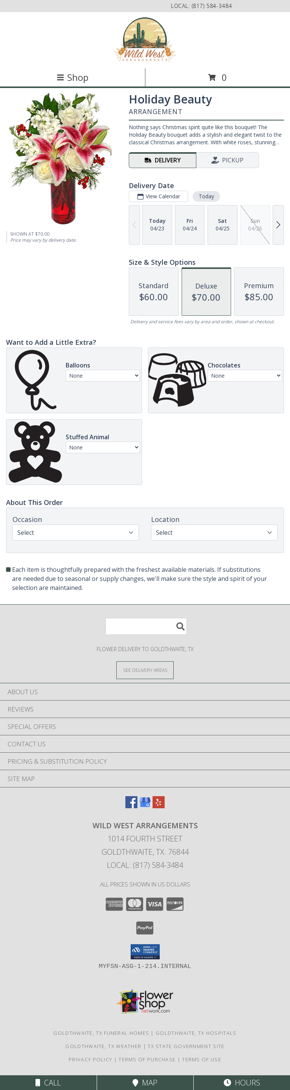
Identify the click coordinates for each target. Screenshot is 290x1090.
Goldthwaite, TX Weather (103, 1046)
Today (206, 196)
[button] (145, 951)
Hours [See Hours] (242, 1083)
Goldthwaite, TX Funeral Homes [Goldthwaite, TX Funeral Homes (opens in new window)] (101, 1033)
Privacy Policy (90, 1059)
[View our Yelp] (159, 805)
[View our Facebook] (131, 805)
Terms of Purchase (147, 1059)
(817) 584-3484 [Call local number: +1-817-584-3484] (212, 5)
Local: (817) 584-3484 (145, 865)
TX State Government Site (186, 1046)
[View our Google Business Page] (145, 805)
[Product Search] (146, 626)
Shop (72, 77)
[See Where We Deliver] (145, 669)
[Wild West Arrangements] (145, 39)
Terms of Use (201, 1059)
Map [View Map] (145, 1083)
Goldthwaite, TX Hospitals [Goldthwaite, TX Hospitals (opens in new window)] (196, 1033)
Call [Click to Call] (48, 1083)
